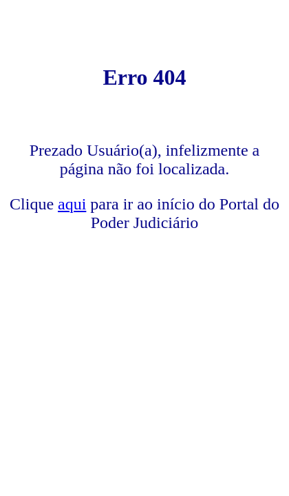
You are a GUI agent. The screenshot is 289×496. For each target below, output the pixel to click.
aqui (72, 204)
